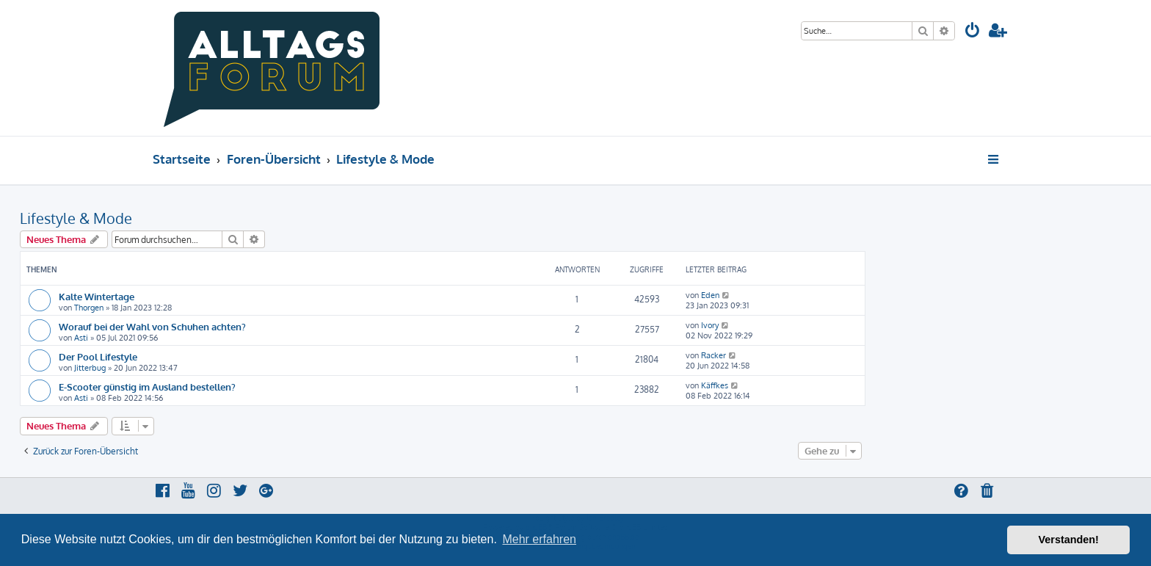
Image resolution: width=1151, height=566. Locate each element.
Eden (710, 295)
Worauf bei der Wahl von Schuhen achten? (152, 326)
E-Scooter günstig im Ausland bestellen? (147, 386)
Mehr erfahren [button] (539, 539)
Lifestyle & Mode (76, 218)
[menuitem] (972, 32)
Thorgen (89, 307)
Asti (81, 338)
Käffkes (714, 385)
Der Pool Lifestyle (98, 356)
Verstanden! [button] (1069, 539)
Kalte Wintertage (96, 296)
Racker (713, 355)
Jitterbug (90, 368)
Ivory (710, 325)
